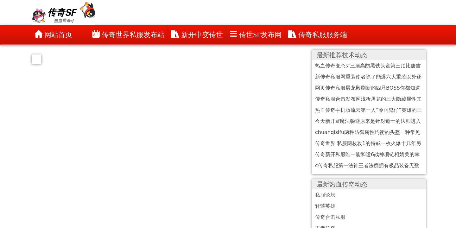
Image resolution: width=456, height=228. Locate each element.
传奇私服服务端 (317, 34)
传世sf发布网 (256, 34)
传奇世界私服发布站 (128, 34)
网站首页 (53, 34)
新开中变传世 (197, 34)
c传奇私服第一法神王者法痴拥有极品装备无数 (367, 165)
